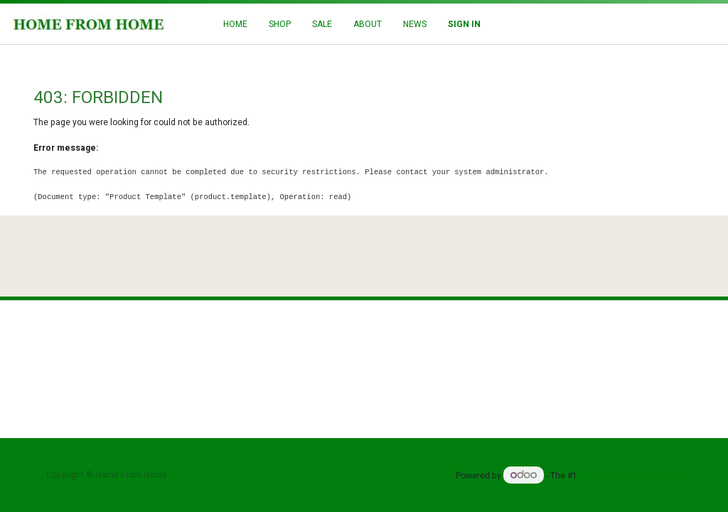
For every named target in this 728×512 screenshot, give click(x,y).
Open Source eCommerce (630, 475)
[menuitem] (235, 24)
